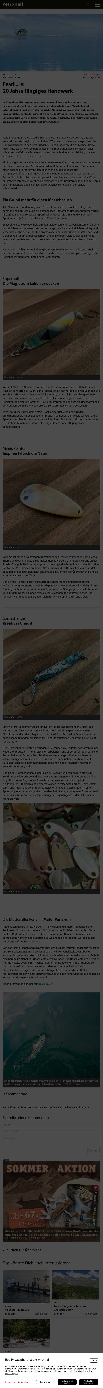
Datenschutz (10, 1383)
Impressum (23, 1383)
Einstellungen (45, 1382)
